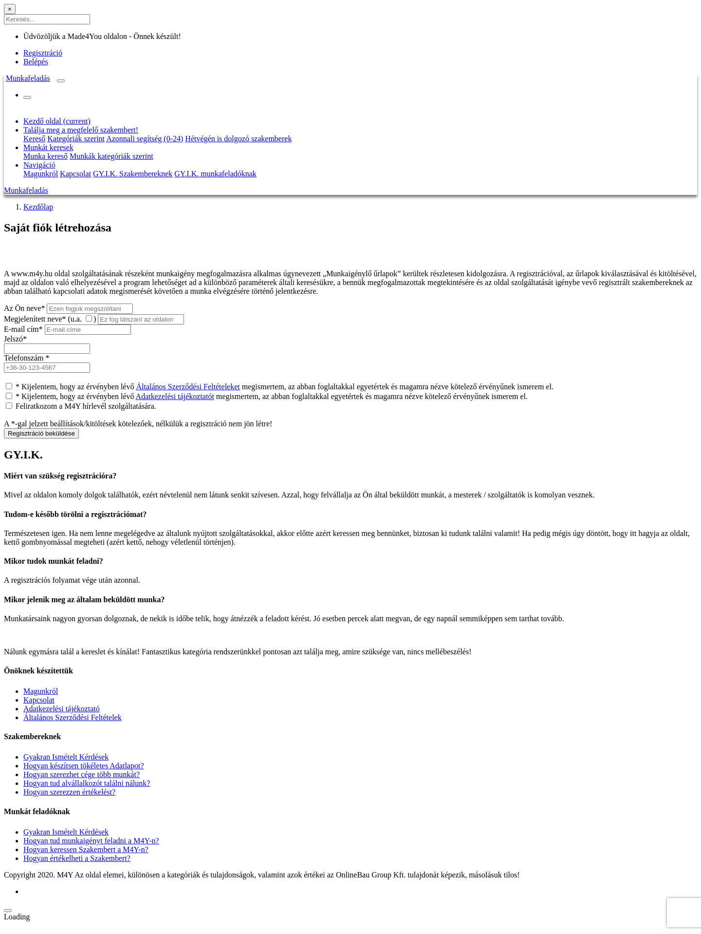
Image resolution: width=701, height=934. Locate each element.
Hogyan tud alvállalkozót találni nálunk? (86, 783)
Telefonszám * (27, 358)
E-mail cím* (23, 329)
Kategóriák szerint (76, 138)
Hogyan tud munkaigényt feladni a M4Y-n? (91, 841)
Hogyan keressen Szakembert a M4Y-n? (85, 849)
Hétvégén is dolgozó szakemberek (238, 138)
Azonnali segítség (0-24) (144, 138)
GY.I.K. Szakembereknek (132, 174)
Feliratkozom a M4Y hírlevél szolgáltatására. (86, 406)
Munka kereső (45, 156)
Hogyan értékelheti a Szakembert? (76, 858)
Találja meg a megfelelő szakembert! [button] (80, 130)
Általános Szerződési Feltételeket (188, 386)
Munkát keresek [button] (48, 147)
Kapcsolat (75, 174)
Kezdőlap (38, 207)
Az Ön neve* (24, 308)
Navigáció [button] (39, 165)
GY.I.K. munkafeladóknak (215, 174)
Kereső (34, 138)
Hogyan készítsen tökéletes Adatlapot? (83, 766)
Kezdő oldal (57, 121)
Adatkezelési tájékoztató (61, 709)
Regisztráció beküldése (41, 433)
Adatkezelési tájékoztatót (175, 396)
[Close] (10, 9)
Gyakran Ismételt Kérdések (66, 757)
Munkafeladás (28, 78)
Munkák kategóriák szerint (111, 156)
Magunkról (40, 174)
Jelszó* (15, 339)
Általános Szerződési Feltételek (72, 717)
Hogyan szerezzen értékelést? (69, 792)
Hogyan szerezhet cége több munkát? (81, 774)
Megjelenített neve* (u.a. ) (50, 319)
